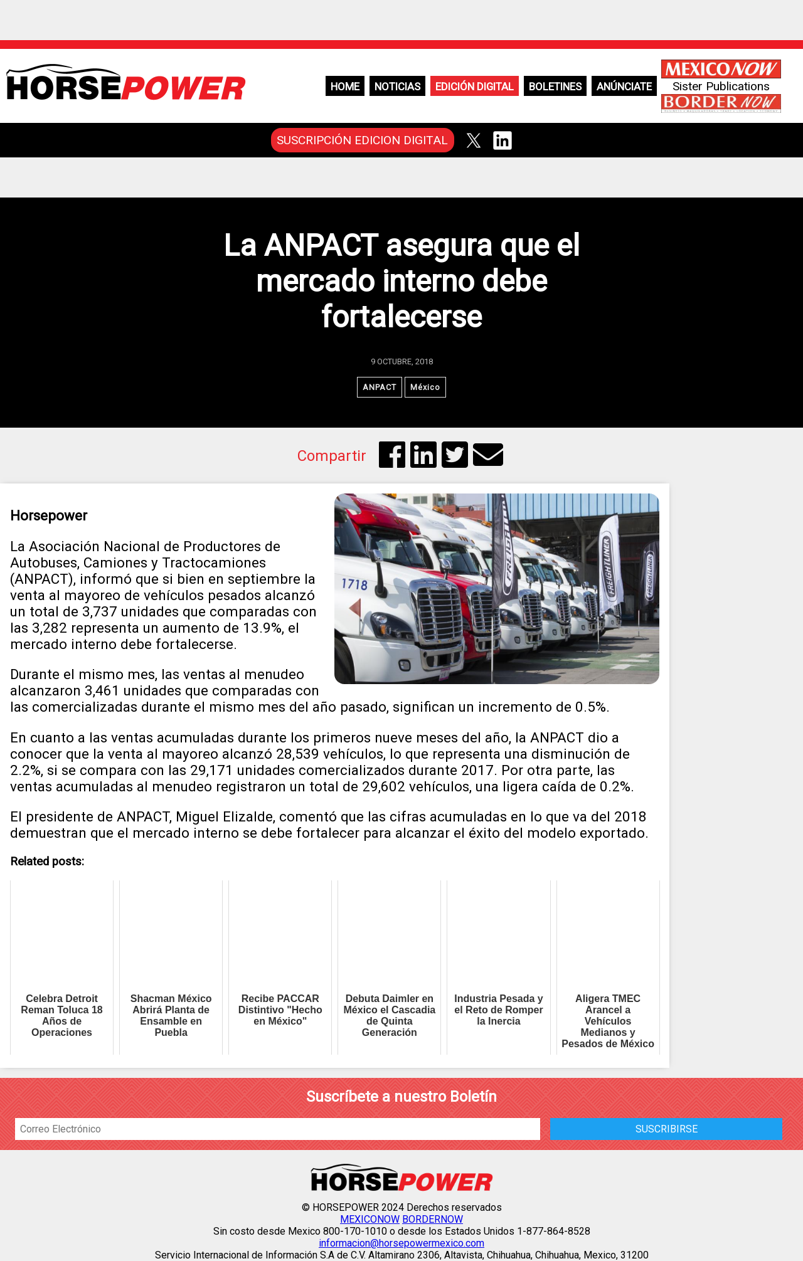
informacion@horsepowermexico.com (401, 1243)
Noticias (397, 86)
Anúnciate (624, 86)
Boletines (555, 86)
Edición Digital (474, 86)
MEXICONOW (370, 1219)
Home (345, 86)
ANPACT (379, 387)
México (425, 387)
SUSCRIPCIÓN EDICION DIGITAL (362, 140)
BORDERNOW (432, 1219)
